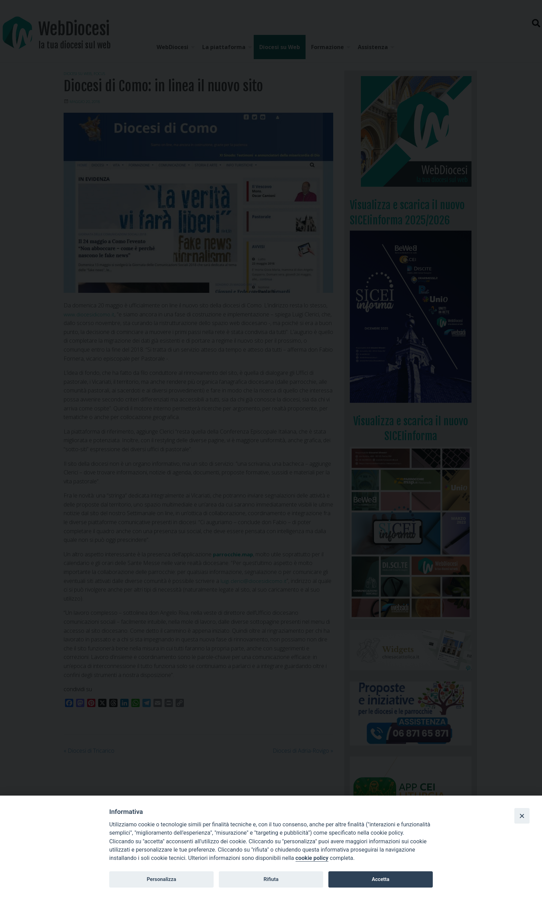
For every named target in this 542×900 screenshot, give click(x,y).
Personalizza (161, 879)
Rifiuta (270, 879)
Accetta (380, 879)
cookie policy (312, 858)
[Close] (522, 815)
